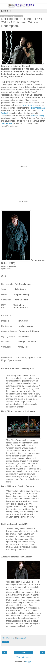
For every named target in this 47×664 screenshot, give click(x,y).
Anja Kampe (28, 105)
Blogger (28, 661)
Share (6, 642)
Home (23, 652)
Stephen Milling (37, 116)
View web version (24, 657)
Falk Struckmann (37, 108)
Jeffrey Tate (7, 123)
